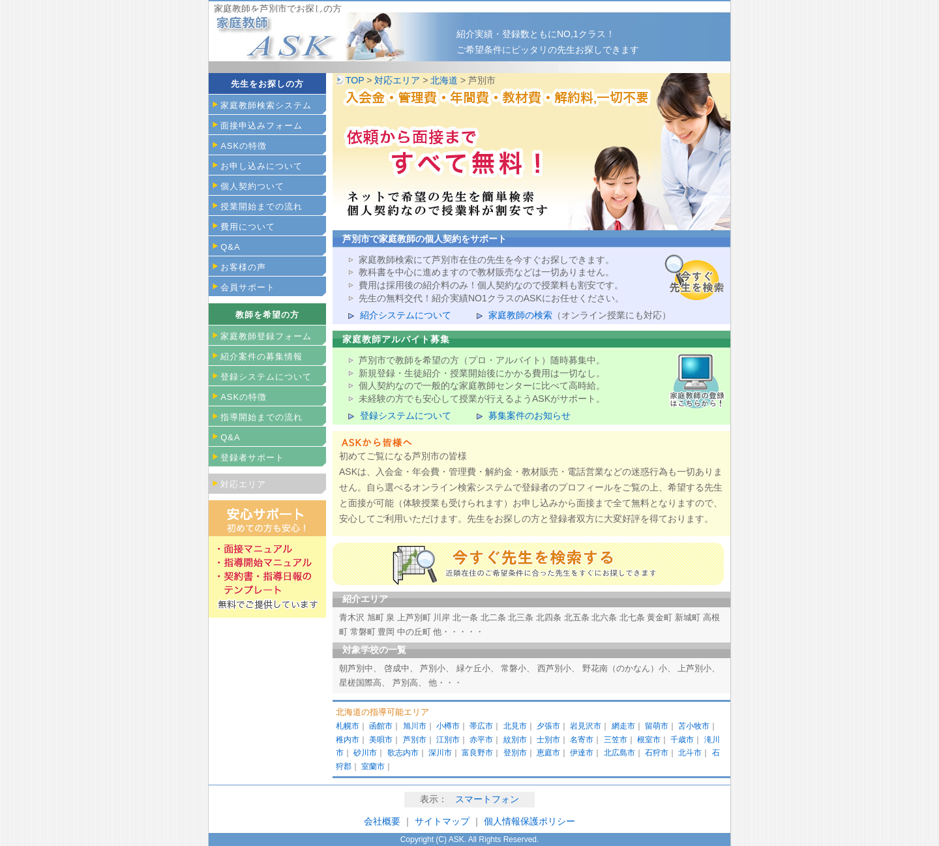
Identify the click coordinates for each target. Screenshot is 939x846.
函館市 (381, 726)
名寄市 (581, 739)
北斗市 (690, 752)
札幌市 (347, 726)
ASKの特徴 (243, 146)
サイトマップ (443, 821)
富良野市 (477, 752)
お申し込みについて (261, 166)
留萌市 (656, 726)
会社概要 (382, 821)
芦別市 (414, 739)
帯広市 (481, 726)
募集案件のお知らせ (529, 415)
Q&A (230, 247)
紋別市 (515, 739)
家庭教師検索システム (266, 105)
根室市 (649, 739)
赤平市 (481, 739)
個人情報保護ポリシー (529, 821)
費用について (247, 227)
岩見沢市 (585, 726)
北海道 (444, 80)
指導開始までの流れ (261, 417)
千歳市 (682, 739)
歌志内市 (403, 752)
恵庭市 (548, 752)
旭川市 (414, 726)
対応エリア (397, 80)
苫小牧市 (693, 726)
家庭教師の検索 (520, 315)
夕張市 (548, 726)
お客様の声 (243, 267)
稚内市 (347, 739)
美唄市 (381, 739)
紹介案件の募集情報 (261, 356)
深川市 (440, 752)
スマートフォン (487, 799)
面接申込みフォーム (261, 125)
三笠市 (615, 739)
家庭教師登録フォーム (266, 336)
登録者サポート (252, 457)
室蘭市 (373, 766)
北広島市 (619, 752)
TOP (355, 80)
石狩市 (656, 752)
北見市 (515, 726)
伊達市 (581, 752)
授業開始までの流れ (261, 206)
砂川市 (365, 752)
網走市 (623, 726)
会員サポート (247, 287)
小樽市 (448, 726)
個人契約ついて (252, 186)
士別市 (548, 739)
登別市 (515, 752)
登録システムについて (405, 415)
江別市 (448, 739)
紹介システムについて (405, 315)
